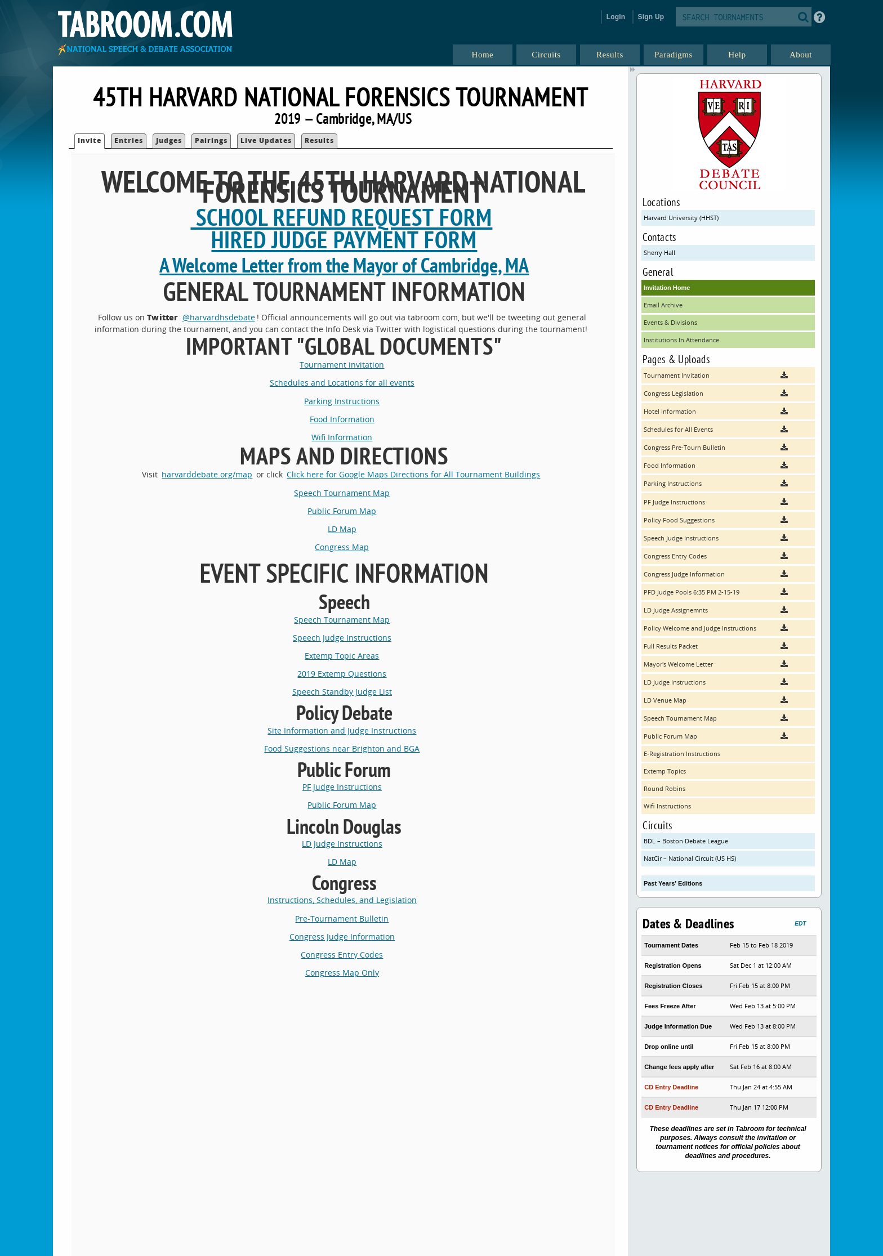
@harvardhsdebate (218, 317)
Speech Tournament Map (342, 493)
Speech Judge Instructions (342, 637)
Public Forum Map (341, 511)
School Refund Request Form (341, 217)
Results (319, 140)
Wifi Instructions (667, 806)
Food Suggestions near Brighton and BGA (342, 748)
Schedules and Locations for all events (342, 382)
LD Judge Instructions (342, 843)
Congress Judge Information (342, 936)
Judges (169, 140)
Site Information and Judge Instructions (341, 730)
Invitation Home (667, 287)
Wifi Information (341, 437)
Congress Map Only (342, 972)
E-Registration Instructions (682, 753)
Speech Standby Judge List (342, 691)
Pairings (211, 140)
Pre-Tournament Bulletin (342, 918)
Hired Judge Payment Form (344, 240)
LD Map (342, 529)
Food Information (342, 419)
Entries (128, 140)
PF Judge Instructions (342, 786)
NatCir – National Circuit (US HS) (690, 858)
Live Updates (266, 140)
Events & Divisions (670, 322)
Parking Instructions (342, 401)
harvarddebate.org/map (207, 474)
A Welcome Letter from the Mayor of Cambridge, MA (344, 265)
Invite (89, 140)
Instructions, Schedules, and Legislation (342, 900)
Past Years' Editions (673, 883)
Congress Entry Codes (342, 954)
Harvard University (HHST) (681, 217)
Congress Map (342, 547)
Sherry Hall (659, 252)
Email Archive (663, 305)
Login (616, 17)
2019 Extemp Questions (341, 673)
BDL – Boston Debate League (686, 841)
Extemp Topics (665, 771)
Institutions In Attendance (681, 340)
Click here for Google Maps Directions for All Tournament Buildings (413, 474)
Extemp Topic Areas (342, 655)
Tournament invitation (342, 364)
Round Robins (664, 788)
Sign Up (651, 17)
